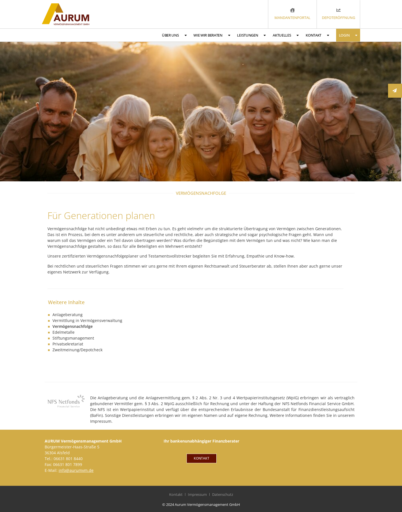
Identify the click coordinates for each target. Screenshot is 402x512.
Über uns (174, 35)
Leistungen (251, 35)
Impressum (197, 494)
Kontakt (317, 35)
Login (348, 35)
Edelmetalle (63, 332)
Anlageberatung (67, 314)
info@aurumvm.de (76, 470)
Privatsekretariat (67, 344)
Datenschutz (222, 494)
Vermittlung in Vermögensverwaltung (87, 320)
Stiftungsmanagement (73, 338)
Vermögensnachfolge (72, 326)
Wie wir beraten (211, 35)
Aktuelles (286, 35)
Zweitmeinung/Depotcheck (77, 349)
